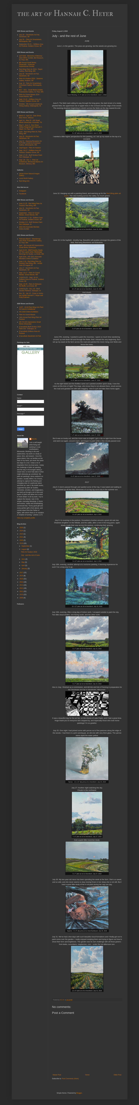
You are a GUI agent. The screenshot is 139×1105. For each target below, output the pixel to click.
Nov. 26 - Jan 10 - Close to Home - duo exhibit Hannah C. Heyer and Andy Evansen (31, 295)
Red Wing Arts (24, 181)
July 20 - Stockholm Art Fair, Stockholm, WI (29, 75)
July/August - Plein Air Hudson (30, 148)
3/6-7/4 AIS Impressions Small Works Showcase (30, 323)
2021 (22, 537)
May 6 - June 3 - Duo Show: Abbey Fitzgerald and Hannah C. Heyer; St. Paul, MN (31, 127)
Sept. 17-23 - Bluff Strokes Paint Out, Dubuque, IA (30, 156)
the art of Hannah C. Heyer (65, 13)
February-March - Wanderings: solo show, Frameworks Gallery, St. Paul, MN (30, 241)
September (25, 546)
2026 (22, 528)
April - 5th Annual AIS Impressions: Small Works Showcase (31, 246)
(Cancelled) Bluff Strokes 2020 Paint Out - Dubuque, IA (30, 328)
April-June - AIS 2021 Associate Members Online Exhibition (30, 258)
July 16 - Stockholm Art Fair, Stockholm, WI (29, 209)
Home (87, 1075)
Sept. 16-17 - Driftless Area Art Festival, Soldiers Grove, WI (30, 151)
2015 (22, 579)
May (23, 562)
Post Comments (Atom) (70, 1079)
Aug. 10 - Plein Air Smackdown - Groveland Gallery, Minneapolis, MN (30, 85)
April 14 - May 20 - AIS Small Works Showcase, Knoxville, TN (30, 121)
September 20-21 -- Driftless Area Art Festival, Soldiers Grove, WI (31, 45)
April (23, 565)
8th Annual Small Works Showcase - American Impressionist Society (27, 64)
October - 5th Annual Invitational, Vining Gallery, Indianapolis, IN (31, 105)
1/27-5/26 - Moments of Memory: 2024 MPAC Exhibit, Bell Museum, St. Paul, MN (31, 58)
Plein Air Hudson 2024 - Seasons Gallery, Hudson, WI (31, 79)
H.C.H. (34, 439)
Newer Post (57, 1075)
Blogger (79, 1093)
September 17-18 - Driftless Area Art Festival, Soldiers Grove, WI (31, 218)
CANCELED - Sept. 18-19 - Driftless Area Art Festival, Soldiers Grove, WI (31, 279)
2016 (22, 576)
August (24, 549)
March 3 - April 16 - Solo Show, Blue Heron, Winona (30, 117)
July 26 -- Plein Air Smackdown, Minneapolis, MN (30, 40)
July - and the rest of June (30, 555)
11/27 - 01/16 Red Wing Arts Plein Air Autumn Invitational (31, 308)
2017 (22, 573)
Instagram (22, 191)
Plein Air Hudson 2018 (29, 552)
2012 (22, 588)
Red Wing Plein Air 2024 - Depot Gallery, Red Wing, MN (30, 70)
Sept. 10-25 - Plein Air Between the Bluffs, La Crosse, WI (30, 285)
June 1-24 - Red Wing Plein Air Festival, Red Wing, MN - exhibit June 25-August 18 (30, 263)
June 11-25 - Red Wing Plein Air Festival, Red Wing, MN (30, 204)
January (24, 568)
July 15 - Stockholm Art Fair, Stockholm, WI (29, 137)
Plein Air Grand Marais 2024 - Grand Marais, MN (29, 95)
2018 (22, 543)
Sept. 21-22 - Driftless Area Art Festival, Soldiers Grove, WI (30, 100)
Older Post (117, 1075)
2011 (22, 591)
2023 (22, 534)
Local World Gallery (26, 178)
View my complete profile (26, 518)
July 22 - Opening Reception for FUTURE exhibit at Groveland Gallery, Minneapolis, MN (30, 143)
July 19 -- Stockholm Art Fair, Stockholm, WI (29, 36)
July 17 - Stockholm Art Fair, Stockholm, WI (29, 269)
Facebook (22, 194)
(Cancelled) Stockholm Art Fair (30, 336)
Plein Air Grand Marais (27, 315)
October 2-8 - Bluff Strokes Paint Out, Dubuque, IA (30, 223)
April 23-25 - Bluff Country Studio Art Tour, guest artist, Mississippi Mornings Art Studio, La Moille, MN (31, 252)
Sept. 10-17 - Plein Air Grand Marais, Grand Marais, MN (29, 274)
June (23, 559)
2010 (22, 594)
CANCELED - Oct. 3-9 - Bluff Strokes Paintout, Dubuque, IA (30, 290)
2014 (22, 582)
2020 (22, 540)
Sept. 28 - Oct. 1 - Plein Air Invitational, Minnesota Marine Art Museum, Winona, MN (31, 162)
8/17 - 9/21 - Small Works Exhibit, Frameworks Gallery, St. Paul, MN (31, 91)
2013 (22, 585)
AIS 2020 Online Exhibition (28, 312)
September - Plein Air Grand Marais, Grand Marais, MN (29, 214)
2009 (22, 598)
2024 (22, 531)
